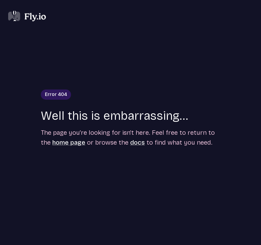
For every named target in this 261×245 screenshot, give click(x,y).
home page (68, 142)
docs (137, 142)
